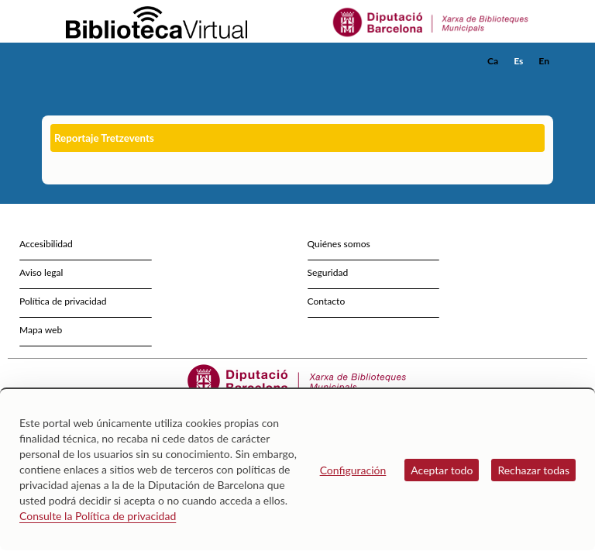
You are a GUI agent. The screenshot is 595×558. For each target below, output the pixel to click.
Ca (492, 61)
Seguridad (328, 272)
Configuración (353, 470)
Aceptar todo (442, 470)
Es (518, 61)
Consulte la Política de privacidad (97, 515)
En (543, 61)
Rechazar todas (533, 470)
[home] (103, 61)
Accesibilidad (46, 244)
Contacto (327, 301)
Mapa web (40, 330)
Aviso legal (41, 272)
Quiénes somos (339, 244)
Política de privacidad (63, 301)
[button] (544, 82)
